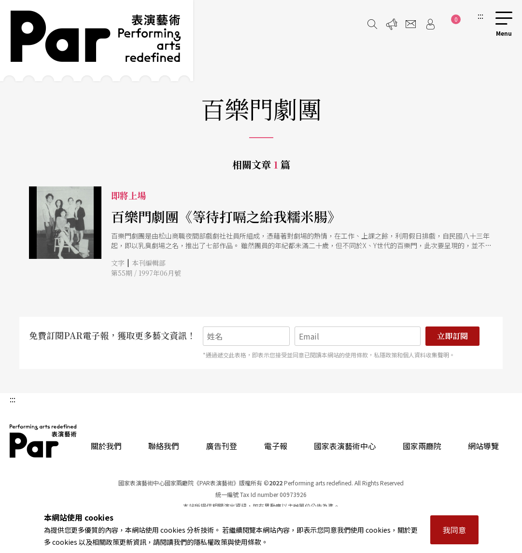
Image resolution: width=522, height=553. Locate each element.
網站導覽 (483, 446)
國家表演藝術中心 (345, 446)
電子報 (275, 446)
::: (480, 15)
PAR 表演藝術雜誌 (43, 441)
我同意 (454, 530)
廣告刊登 (221, 446)
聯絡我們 (163, 446)
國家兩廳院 (422, 446)
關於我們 (106, 446)
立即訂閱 (452, 335)
